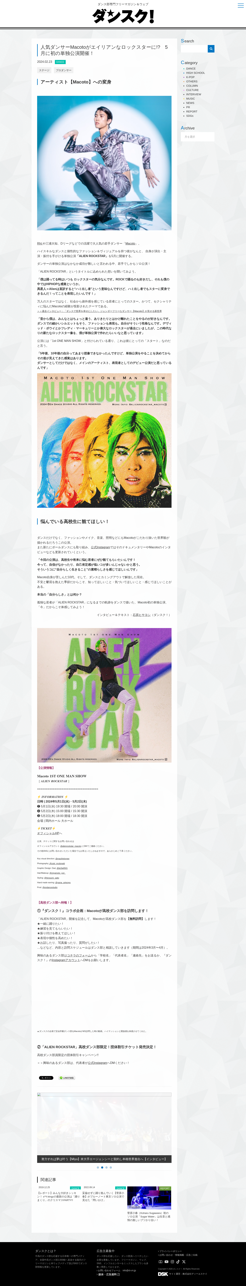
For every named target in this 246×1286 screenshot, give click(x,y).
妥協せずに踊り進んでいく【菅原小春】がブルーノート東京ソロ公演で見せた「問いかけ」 (103, 1197)
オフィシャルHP (48, 833)
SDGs (189, 115)
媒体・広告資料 (108, 1274)
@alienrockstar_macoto (70, 846)
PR (188, 107)
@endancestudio (49, 887)
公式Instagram (100, 547)
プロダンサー (63, 70)
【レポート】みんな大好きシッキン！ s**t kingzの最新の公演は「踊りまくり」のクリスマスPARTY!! (58, 1197)
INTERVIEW (193, 94)
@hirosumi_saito (51, 878)
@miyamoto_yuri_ (57, 873)
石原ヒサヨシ (142, 614)
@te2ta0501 (62, 868)
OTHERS (191, 81)
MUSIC (190, 98)
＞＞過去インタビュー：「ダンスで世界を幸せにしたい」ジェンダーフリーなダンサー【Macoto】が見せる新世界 (99, 311)
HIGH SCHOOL (195, 72)
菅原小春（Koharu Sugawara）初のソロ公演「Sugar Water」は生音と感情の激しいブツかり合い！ (148, 1217)
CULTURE (192, 90)
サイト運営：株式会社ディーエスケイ (182, 1274)
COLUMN (192, 85)
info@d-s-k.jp (129, 1270)
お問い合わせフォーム (108, 1270)
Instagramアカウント (66, 960)
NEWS (190, 102)
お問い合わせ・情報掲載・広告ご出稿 (177, 1255)
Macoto (130, 243)
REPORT (165, 1188)
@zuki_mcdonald (57, 863)
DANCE (60, 62)
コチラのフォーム (79, 955)
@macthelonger (62, 858)
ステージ (44, 70)
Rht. (40, 243)
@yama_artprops (63, 882)
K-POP (190, 77)
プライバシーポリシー (170, 1251)
